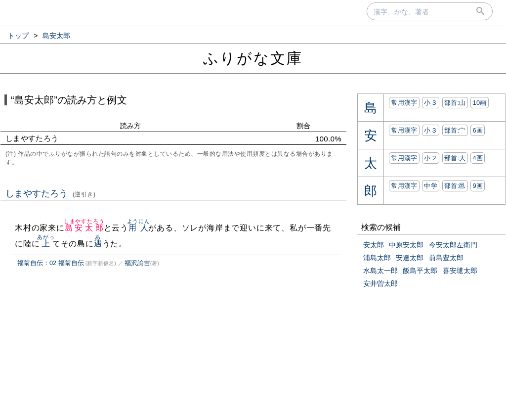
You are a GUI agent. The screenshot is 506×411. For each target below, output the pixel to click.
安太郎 (373, 245)
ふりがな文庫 (253, 58)
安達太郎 (409, 258)
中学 (430, 185)
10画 (479, 102)
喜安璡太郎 (460, 270)
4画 (477, 158)
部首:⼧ (455, 130)
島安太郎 (84, 228)
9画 (477, 185)
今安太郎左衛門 (453, 245)
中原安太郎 (406, 245)
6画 (477, 130)
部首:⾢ (455, 185)
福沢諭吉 (137, 263)
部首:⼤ (455, 158)
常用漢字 (404, 102)
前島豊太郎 (446, 258)
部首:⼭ (455, 102)
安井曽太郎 (380, 283)
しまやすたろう (50, 193)
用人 (138, 228)
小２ (430, 158)
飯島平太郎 (420, 270)
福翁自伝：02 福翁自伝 (50, 263)
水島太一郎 (380, 270)
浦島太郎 (377, 258)
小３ (430, 102)
